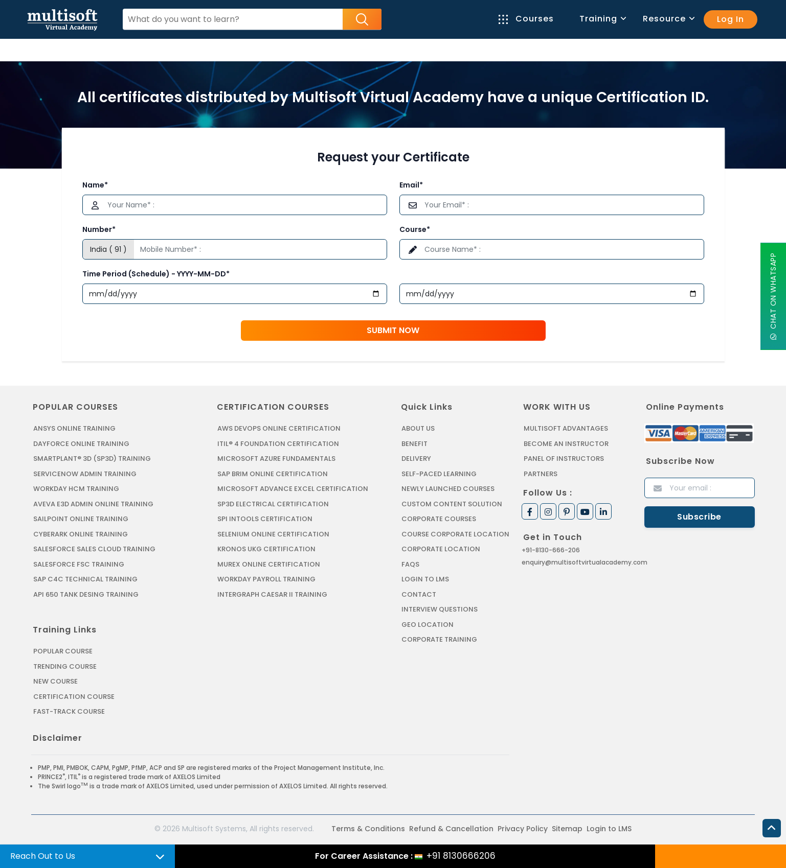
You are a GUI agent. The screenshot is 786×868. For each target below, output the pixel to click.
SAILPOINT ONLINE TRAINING (80, 519)
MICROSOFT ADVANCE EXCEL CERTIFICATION (292, 489)
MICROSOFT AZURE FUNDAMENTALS (276, 458)
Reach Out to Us (42, 856)
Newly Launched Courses (448, 489)
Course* (414, 229)
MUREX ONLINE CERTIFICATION (268, 564)
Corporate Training (439, 639)
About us (418, 428)
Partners (540, 474)
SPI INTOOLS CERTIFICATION (264, 519)
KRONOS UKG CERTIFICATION (266, 549)
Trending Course (65, 666)
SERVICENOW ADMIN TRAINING (85, 474)
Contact (418, 594)
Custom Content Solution (451, 504)
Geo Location (427, 624)
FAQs (410, 564)
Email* (411, 185)
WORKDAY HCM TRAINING (76, 489)
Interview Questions (439, 609)
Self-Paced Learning (439, 474)
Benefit (414, 444)
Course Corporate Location (455, 534)
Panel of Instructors (564, 458)
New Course (55, 681)
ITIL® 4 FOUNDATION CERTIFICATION (278, 444)
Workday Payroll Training (266, 579)
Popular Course (63, 651)
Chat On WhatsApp (773, 296)
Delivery (416, 458)
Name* (95, 185)
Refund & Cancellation (451, 829)
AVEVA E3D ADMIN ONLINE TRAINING (93, 504)
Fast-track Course (69, 711)
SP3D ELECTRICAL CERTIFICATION (273, 504)
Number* (99, 229)
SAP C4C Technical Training (85, 579)
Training (602, 19)
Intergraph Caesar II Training (272, 594)
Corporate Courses (438, 519)
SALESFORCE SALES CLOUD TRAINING (94, 549)
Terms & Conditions (368, 829)
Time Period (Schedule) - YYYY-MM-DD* (156, 274)
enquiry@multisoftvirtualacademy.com (584, 562)
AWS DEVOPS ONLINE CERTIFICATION (279, 428)
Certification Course (74, 696)
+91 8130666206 (461, 856)
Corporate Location (440, 549)
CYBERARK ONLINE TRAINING (80, 534)
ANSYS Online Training (74, 428)
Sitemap (567, 829)
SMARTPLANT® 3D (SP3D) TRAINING (92, 458)
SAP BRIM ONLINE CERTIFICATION (272, 474)
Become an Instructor (566, 444)
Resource (668, 19)
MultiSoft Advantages (566, 428)
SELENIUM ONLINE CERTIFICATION (273, 534)
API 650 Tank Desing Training (86, 594)
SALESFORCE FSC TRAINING (78, 564)
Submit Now (393, 330)
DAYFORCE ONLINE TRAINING (81, 444)
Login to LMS (425, 579)
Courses (526, 19)
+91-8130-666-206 (551, 550)
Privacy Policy (523, 829)
